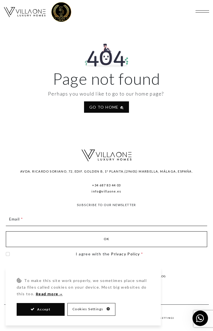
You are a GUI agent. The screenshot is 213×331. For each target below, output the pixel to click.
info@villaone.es (106, 191)
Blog (161, 276)
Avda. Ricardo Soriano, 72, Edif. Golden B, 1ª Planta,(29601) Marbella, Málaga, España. (106, 171)
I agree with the (109, 254)
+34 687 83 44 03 (106, 185)
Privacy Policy (125, 254)
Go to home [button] (106, 107)
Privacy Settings (161, 318)
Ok (107, 239)
